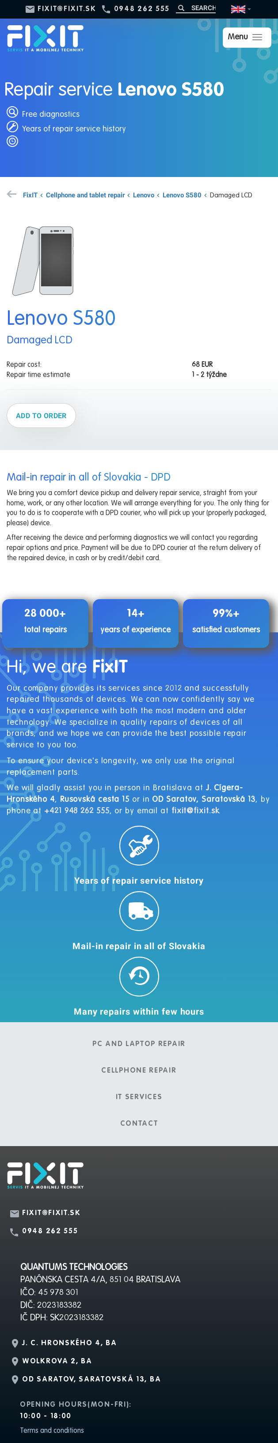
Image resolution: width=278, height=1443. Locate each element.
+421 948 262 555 (76, 811)
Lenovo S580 (182, 194)
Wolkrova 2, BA (57, 1361)
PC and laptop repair (139, 1044)
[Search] (196, 7)
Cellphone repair (138, 1070)
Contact (139, 1123)
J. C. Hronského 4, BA (69, 1343)
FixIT (30, 194)
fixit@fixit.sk (67, 9)
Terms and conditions (52, 1431)
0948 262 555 (142, 9)
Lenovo (143, 194)
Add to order (41, 415)
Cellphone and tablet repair (85, 194)
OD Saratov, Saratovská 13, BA (91, 1379)
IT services (139, 1097)
